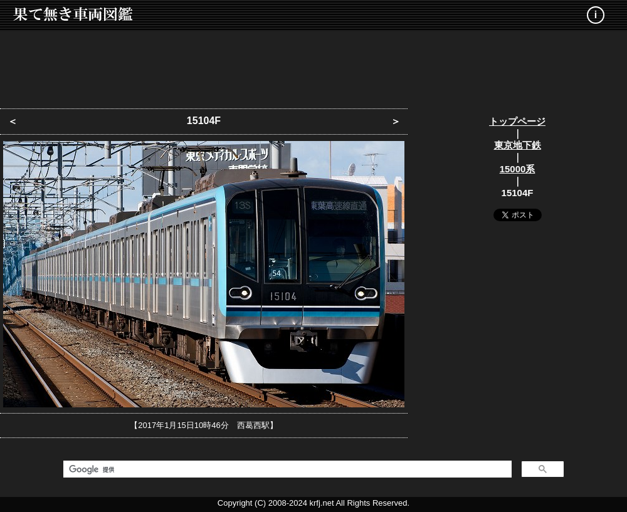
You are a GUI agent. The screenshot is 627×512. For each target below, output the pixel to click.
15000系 (517, 169)
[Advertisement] (313, 66)
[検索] (286, 469)
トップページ (517, 121)
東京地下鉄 (517, 145)
